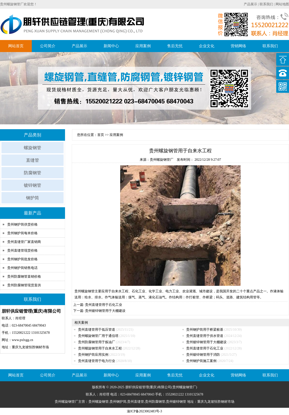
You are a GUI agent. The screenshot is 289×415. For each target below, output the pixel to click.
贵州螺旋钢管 (84, 291)
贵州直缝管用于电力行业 (96, 361)
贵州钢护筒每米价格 (22, 233)
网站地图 (282, 4)
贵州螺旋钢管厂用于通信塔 (98, 336)
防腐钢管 (32, 172)
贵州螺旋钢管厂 (161, 159)
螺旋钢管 (32, 147)
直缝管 (32, 160)
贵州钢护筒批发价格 (22, 259)
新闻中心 (111, 46)
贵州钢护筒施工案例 (201, 361)
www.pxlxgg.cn (22, 340)
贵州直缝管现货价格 (22, 250)
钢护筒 (32, 197)
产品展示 (250, 4)
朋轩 (128, 387)
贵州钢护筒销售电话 (22, 268)
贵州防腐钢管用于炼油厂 (96, 342)
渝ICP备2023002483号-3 (144, 411)
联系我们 (266, 4)
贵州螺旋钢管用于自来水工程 (100, 348)
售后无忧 (175, 46)
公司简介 (47, 46)
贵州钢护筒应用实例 (93, 354)
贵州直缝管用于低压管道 (96, 329)
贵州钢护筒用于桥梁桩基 (204, 329)
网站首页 (16, 46)
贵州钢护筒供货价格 (22, 224)
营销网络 (238, 46)
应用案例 (143, 46)
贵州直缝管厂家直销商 (24, 242)
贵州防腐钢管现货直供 (24, 285)
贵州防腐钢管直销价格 (24, 276)
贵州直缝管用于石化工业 (103, 305)
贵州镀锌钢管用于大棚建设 (105, 311)
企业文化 (206, 46)
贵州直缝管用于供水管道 (204, 336)
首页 (100, 135)
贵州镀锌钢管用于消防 (203, 354)
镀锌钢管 (32, 185)
